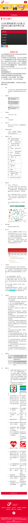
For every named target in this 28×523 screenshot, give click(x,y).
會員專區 (14, 507)
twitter (4, 46)
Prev (1, 7)
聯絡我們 (19, 509)
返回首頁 (4, 507)
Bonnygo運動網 (6, 2)
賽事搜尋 (14, 15)
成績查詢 (4, 42)
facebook (2, 46)
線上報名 (4, 37)
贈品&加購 (4, 34)
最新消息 (8, 509)
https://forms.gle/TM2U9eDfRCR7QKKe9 (14, 68)
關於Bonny (13, 509)
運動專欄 (24, 507)
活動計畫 (4, 31)
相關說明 (9, 507)
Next (26, 7)
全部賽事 (19, 507)
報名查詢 (4, 40)
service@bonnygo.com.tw (16, 521)
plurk (7, 46)
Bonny (14, 504)
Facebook (13, 513)
